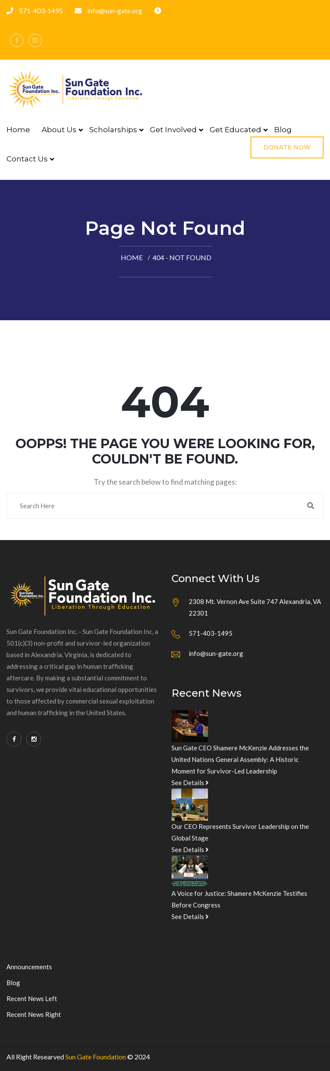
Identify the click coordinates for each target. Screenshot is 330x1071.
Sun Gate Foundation (95, 1057)
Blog (283, 129)
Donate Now (287, 147)
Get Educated (235, 129)
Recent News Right (33, 1014)
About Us (59, 129)
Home (18, 129)
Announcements (29, 967)
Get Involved (173, 129)
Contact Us (27, 159)
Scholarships (113, 129)
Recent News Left (31, 998)
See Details (190, 782)
